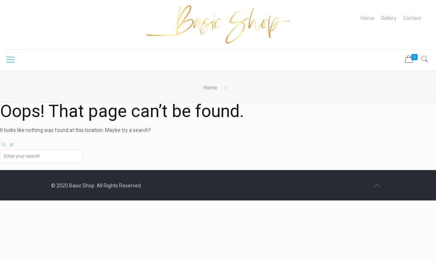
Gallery (389, 18)
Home (367, 18)
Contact (412, 18)
